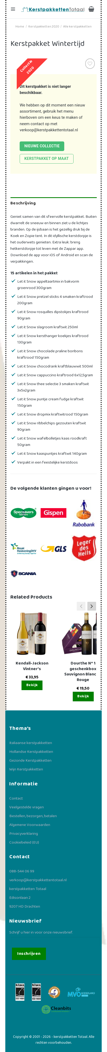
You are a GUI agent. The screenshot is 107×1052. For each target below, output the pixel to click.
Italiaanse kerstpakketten (30, 743)
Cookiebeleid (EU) (24, 842)
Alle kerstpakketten (77, 26)
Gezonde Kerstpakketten (30, 760)
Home (19, 26)
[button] (91, 606)
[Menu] (13, 9)
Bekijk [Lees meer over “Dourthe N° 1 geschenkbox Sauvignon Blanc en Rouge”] (83, 696)
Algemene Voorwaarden (29, 825)
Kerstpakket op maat (46, 158)
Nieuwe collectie (42, 146)
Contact (16, 798)
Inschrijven (28, 953)
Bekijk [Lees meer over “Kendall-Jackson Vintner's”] (32, 685)
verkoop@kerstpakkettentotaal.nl (49, 130)
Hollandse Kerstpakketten (31, 752)
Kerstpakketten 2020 (43, 26)
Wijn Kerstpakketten (26, 769)
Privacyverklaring (23, 833)
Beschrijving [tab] (23, 203)
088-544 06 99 (21, 871)
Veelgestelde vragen (26, 807)
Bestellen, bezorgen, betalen (33, 816)
